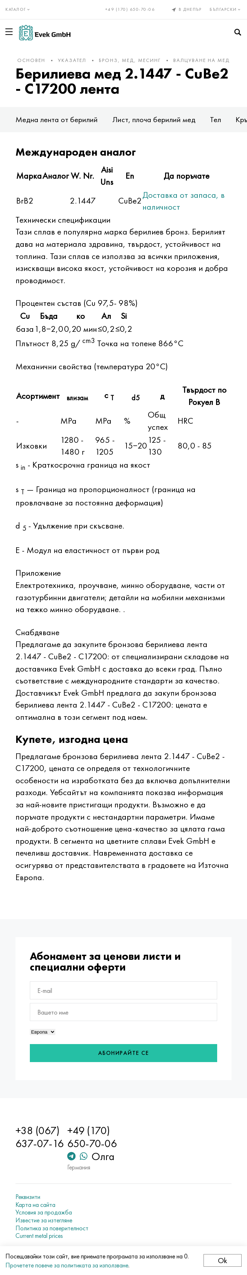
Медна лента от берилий (56, 119)
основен (31, 60)
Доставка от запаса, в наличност (183, 201)
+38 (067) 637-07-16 (39, 1137)
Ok (222, 1260)
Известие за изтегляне (43, 1220)
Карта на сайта (35, 1205)
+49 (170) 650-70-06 (130, 9)
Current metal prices (39, 1236)
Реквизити (27, 1197)
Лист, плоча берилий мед (154, 119)
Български (226, 9)
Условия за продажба (43, 1212)
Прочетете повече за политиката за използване (66, 1265)
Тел (215, 119)
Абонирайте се (123, 1053)
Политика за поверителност (51, 1228)
